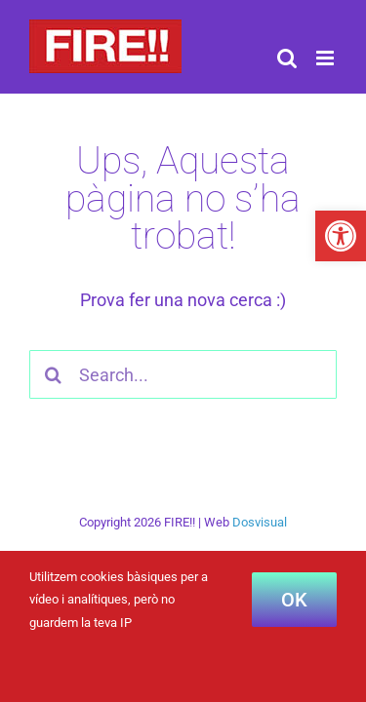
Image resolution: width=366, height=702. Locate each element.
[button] (340, 236)
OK (294, 599)
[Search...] (183, 374)
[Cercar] (53, 374)
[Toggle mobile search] (287, 58)
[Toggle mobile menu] (326, 58)
